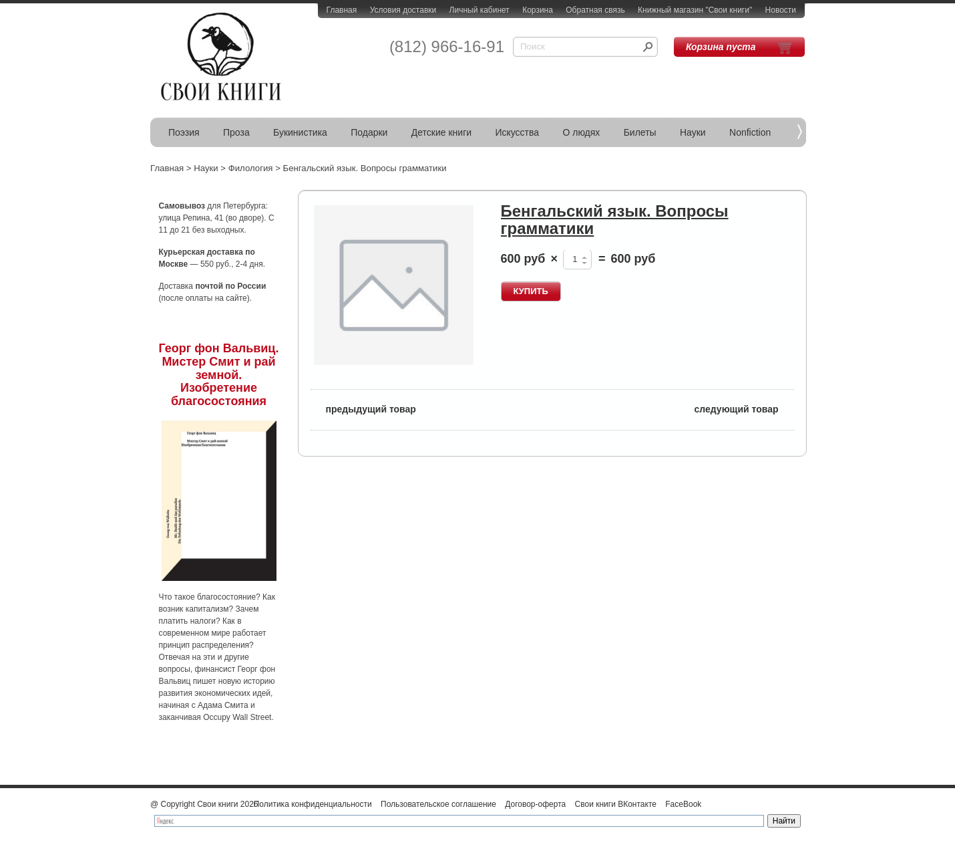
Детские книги (441, 132)
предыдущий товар (363, 408)
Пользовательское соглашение (438, 804)
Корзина (537, 10)
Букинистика (300, 132)
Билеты (640, 132)
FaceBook (683, 804)
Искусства (517, 132)
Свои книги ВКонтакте (615, 804)
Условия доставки (403, 10)
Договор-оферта (535, 804)
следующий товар (744, 408)
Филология (250, 168)
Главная (342, 10)
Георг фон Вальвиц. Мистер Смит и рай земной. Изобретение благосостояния (219, 375)
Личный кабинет (479, 10)
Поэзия (184, 132)
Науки (693, 132)
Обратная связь (595, 10)
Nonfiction (750, 132)
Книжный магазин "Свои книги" (695, 10)
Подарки (369, 132)
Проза (236, 132)
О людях (581, 132)
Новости (780, 10)
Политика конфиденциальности (313, 804)
